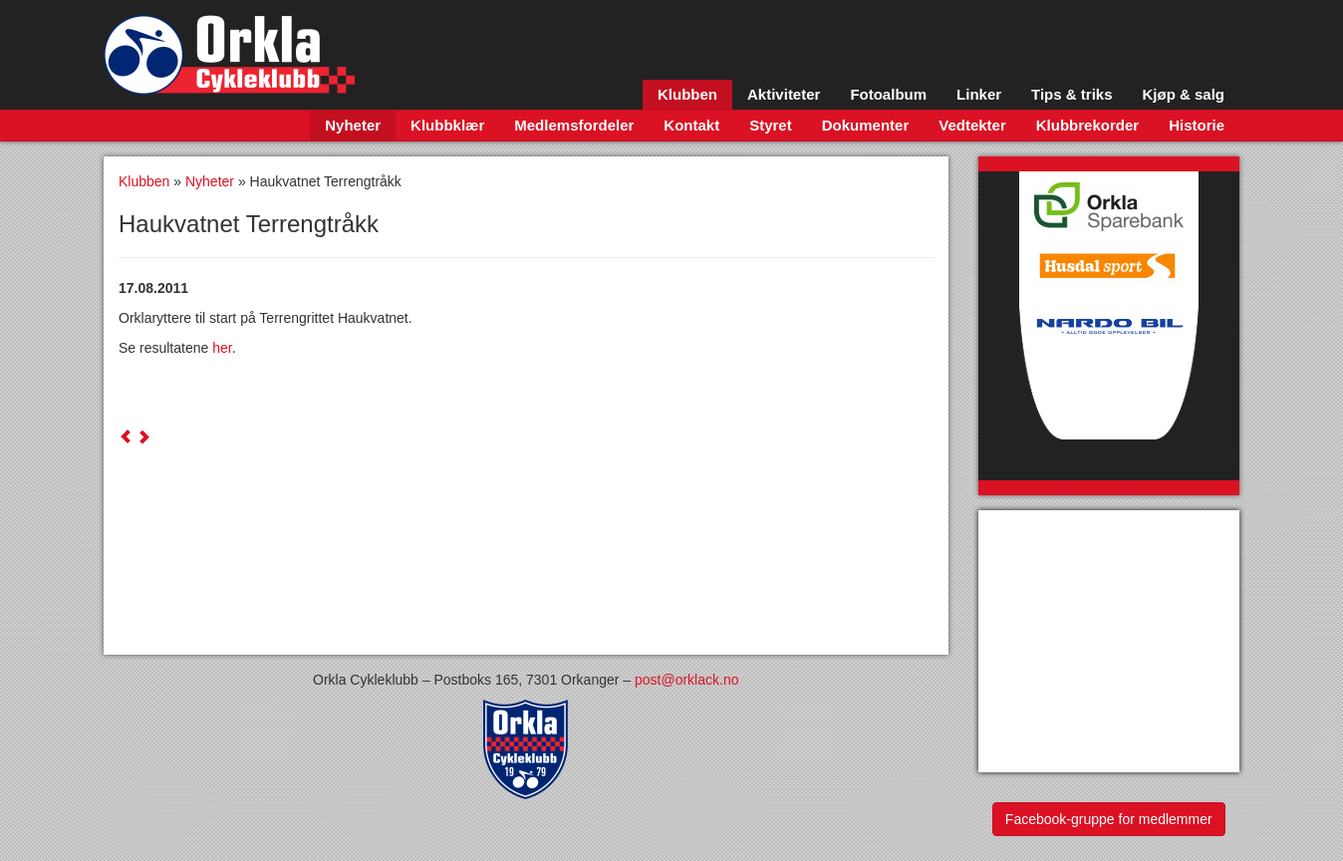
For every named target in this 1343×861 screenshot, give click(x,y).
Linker (978, 94)
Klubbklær (447, 125)
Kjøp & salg (1183, 94)
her (221, 348)
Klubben (687, 94)
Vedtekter (972, 125)
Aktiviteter (783, 94)
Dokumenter (866, 125)
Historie (1196, 125)
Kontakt (691, 125)
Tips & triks (1071, 94)
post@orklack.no (686, 680)
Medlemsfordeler (574, 125)
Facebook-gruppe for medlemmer (1108, 819)
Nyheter (353, 125)
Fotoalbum (888, 94)
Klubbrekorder (1087, 125)
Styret (770, 125)
